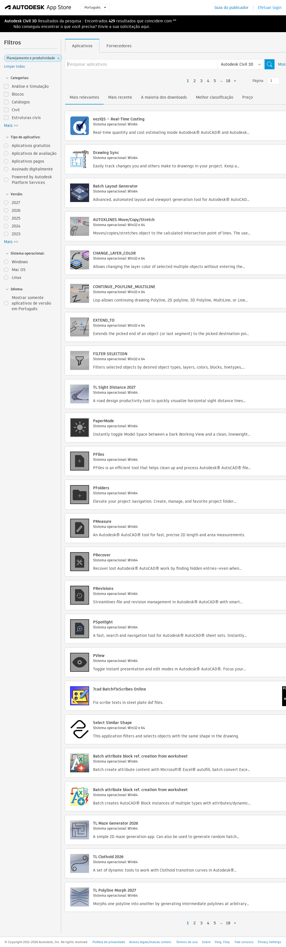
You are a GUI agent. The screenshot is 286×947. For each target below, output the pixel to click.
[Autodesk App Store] (38, 7)
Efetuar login (270, 7)
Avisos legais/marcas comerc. (150, 942)
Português (95, 7)
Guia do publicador (231, 7)
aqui (145, 26)
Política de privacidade (108, 942)
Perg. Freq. (222, 942)
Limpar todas (14, 66)
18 (228, 81)
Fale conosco (244, 942)
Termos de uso (187, 942)
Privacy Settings (269, 942)
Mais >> (11, 125)
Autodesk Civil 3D (20, 21)
